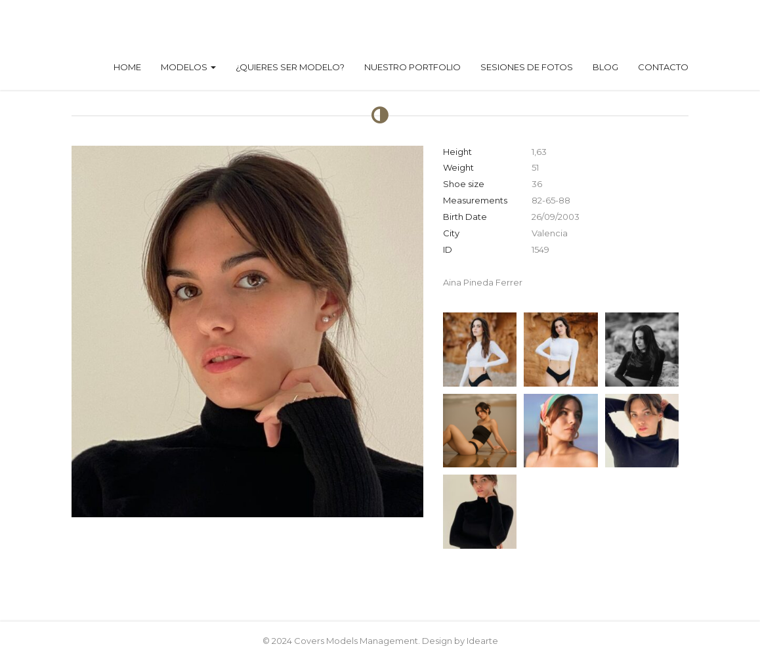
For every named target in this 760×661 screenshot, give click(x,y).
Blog (605, 67)
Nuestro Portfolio (412, 67)
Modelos (188, 67)
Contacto (663, 67)
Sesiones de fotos (526, 67)
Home (127, 67)
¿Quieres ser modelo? (290, 67)
